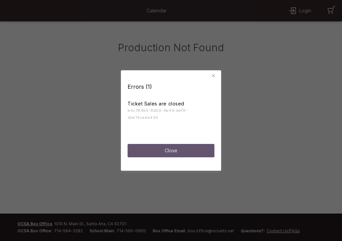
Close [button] (171, 148)
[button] (214, 74)
